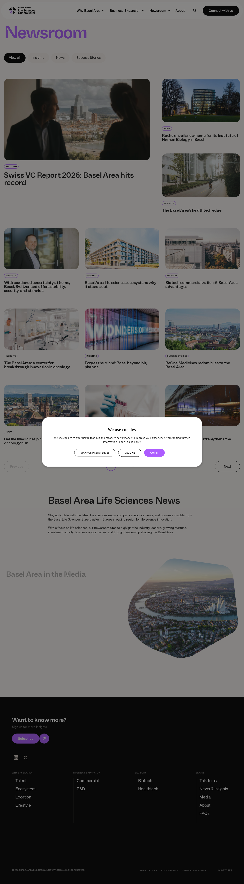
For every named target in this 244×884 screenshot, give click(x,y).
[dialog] (122, 442)
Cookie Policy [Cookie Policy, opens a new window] (133, 442)
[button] (97, 452)
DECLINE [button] (129, 452)
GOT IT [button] (154, 452)
